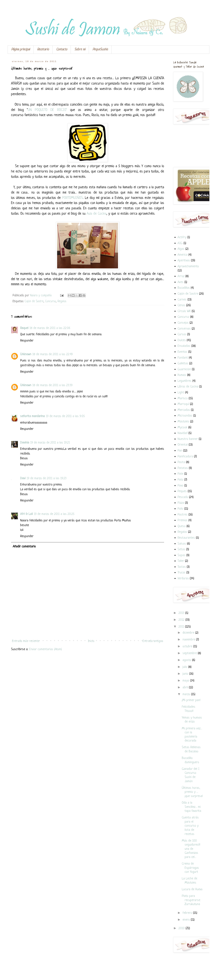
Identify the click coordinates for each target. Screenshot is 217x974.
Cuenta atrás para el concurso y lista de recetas (190, 826)
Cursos (182, 334)
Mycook (182, 427)
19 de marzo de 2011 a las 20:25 (54, 514)
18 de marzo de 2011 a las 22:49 (52, 354)
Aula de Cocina (96, 214)
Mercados (184, 410)
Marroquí (183, 404)
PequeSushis (100, 49)
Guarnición (184, 369)
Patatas (183, 468)
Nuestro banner (188, 439)
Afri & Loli (26, 514)
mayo (186, 680)
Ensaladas (184, 346)
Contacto (61, 49)
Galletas (183, 363)
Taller (181, 561)
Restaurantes (186, 538)
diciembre (189, 633)
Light (181, 392)
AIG (180, 243)
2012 (182, 620)
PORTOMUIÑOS (72, 198)
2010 (182, 928)
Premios (182, 520)
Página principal (20, 49)
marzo (187, 694)
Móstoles (183, 421)
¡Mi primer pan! (191, 700)
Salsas (182, 544)
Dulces (182, 340)
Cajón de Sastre (34, 301)
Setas (181, 549)
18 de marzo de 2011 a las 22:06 (50, 328)
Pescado (183, 497)
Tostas (182, 567)
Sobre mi (79, 49)
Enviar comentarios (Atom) (45, 649)
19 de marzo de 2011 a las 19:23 (46, 478)
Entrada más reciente (25, 641)
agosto (187, 660)
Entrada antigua (153, 641)
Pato (180, 479)
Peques (182, 491)
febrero (188, 913)
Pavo (180, 485)
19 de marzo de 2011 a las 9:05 (65, 416)
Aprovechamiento (188, 266)
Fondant (183, 358)
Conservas (184, 328)
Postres (182, 514)
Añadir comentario (24, 546)
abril (186, 687)
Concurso (50, 301)
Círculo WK (184, 311)
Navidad (182, 433)
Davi (23, 478)
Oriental (183, 445)
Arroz (181, 276)
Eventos (182, 352)
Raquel (24, 328)
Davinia (24, 442)
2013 (182, 613)
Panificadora (185, 456)
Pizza (181, 503)
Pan (180, 450)
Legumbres (184, 381)
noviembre (189, 639)
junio (186, 674)
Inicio (91, 641)
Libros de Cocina (188, 386)
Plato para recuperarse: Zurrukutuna (191, 900)
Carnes (182, 299)
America (182, 255)
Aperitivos (184, 260)
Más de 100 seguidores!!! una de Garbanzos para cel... (191, 849)
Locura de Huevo (192, 889)
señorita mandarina (32, 416)
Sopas (181, 555)
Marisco (183, 398)
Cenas (181, 305)
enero (187, 920)
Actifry (182, 237)
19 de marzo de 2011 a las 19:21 (50, 442)
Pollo (180, 509)
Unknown (25, 354)
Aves (180, 282)
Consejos (183, 323)
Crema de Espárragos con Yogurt (190, 868)
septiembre (190, 653)
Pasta (181, 462)
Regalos (61, 301)
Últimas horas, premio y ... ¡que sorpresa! (192, 792)
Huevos (182, 375)
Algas (181, 249)
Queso (182, 526)
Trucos (181, 572)
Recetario (43, 49)
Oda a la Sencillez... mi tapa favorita (191, 807)
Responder (27, 340)
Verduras (183, 578)
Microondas (185, 415)
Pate (180, 474)
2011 (182, 627)
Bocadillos (184, 288)
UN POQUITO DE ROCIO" (47, 110)
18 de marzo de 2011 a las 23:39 (52, 385)
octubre (188, 646)
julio (185, 667)
